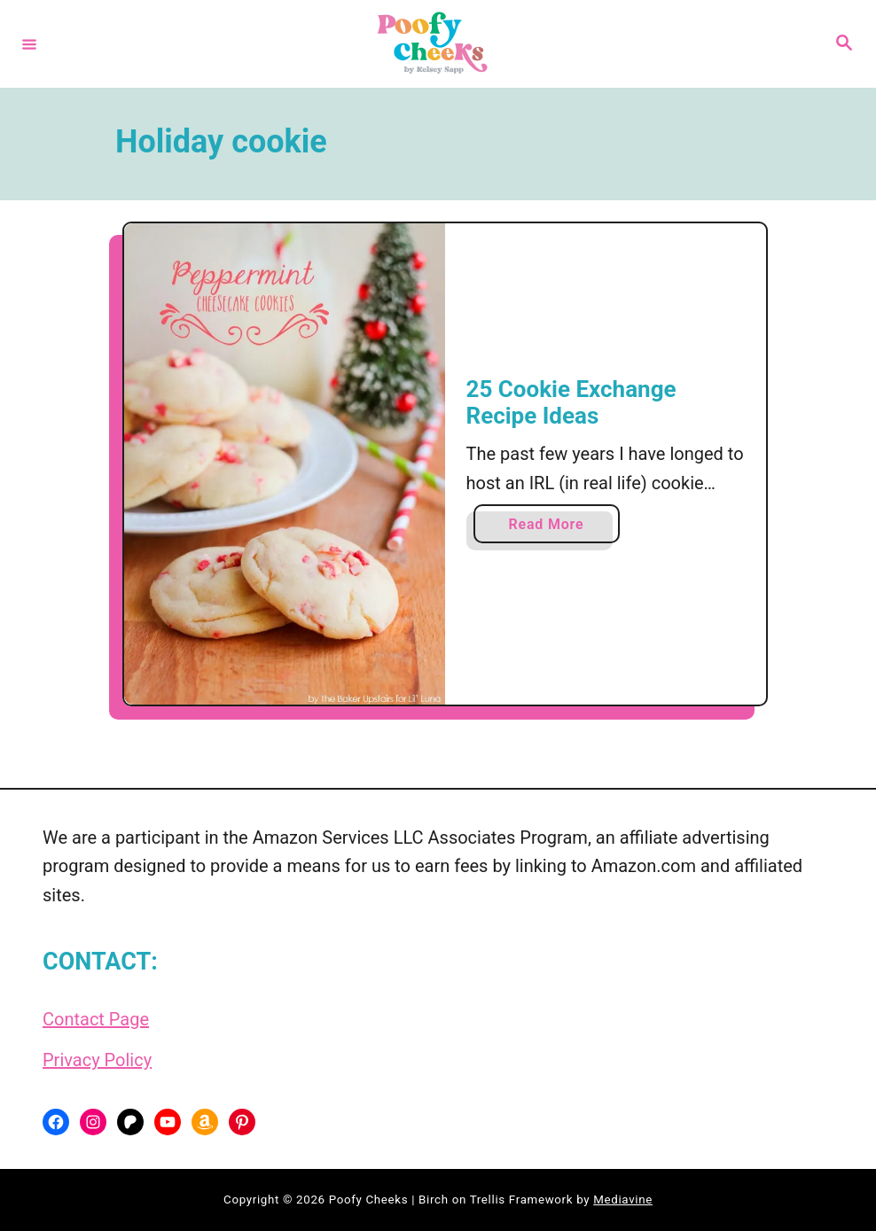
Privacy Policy (97, 1060)
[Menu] (29, 43)
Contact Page (96, 1019)
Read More (551, 527)
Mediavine (623, 1199)
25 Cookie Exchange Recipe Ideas (571, 402)
